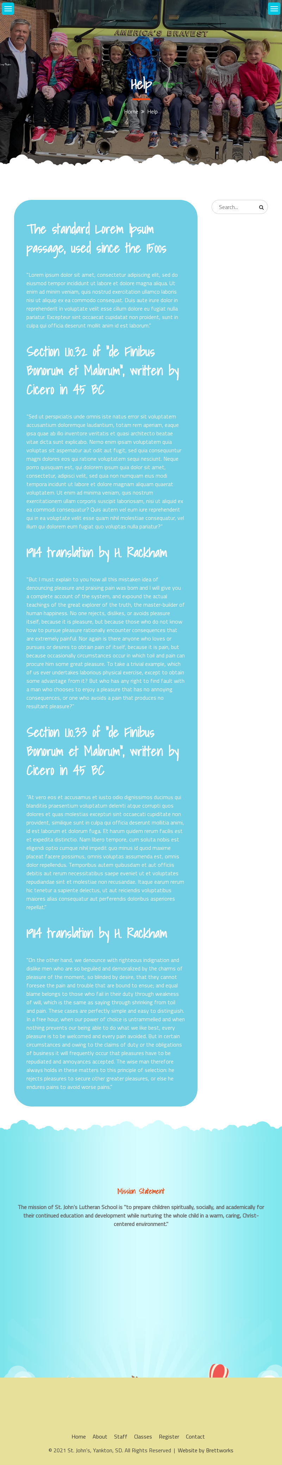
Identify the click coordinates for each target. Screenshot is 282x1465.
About (100, 1436)
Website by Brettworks (205, 1450)
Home (78, 1436)
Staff (120, 1436)
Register (169, 1436)
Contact (195, 1436)
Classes (143, 1436)
